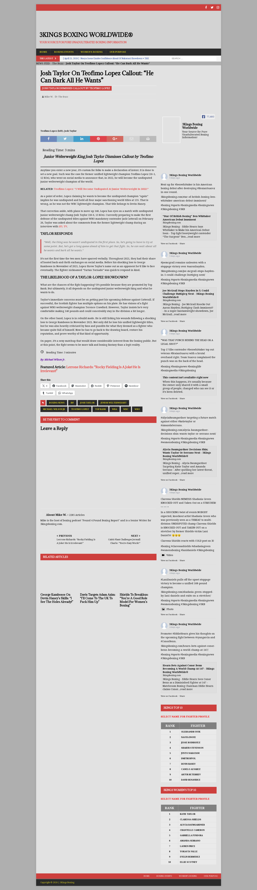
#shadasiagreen (201, 546)
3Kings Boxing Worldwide (185, 175)
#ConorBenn (168, 641)
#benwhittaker (184, 184)
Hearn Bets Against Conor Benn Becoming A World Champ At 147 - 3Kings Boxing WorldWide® (188, 668)
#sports (175, 205)
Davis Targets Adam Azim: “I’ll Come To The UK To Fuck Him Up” (97, 598)
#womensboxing (170, 442)
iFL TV (63, 226)
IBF (72, 402)
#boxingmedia (188, 205)
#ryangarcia (202, 637)
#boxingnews (206, 205)
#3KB (182, 209)
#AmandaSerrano (171, 425)
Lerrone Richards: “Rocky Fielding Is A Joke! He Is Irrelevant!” (90, 369)
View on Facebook (169, 243)
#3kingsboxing (169, 209)
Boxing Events (65, 51)
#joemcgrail (168, 262)
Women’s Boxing (94, 51)
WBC (125, 409)
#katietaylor (185, 421)
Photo (167, 609)
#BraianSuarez (206, 188)
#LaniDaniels (169, 579)
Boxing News (57, 402)
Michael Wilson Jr (54, 409)
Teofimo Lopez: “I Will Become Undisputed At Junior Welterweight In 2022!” (101, 188)
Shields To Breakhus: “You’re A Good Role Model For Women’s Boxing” (134, 600)
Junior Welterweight (114, 402)
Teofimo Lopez (80, 409)
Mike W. (49, 96)
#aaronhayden (195, 266)
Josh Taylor (87, 402)
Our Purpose (122, 51)
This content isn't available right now (185, 377)
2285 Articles (77, 514)
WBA (114, 409)
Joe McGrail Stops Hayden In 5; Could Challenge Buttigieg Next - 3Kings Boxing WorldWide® (188, 293)
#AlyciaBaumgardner (173, 417)
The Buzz (58, 63)
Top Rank (100, 409)
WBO (137, 409)
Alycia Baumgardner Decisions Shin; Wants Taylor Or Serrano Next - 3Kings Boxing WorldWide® (187, 452)
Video (167, 555)
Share (182, 243)
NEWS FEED (43, 63)
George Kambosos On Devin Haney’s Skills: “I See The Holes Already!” (56, 598)
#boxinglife (194, 366)
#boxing (165, 205)
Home (44, 51)
